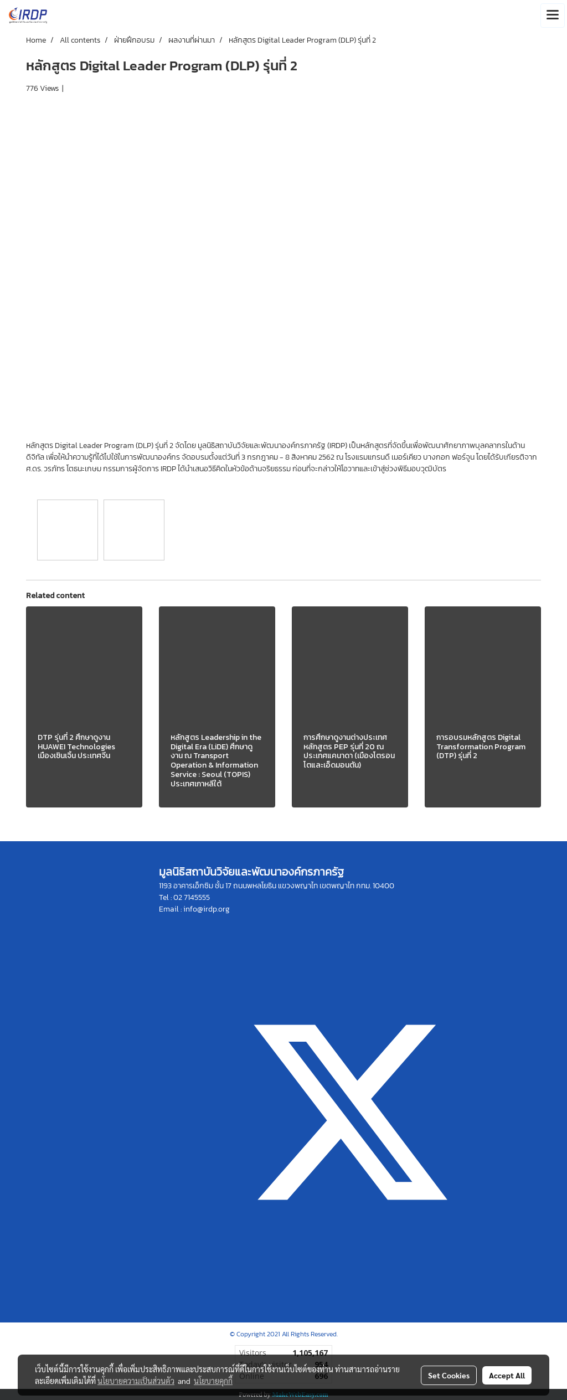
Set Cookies (449, 1375)
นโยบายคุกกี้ (213, 1381)
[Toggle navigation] (552, 15)
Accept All (507, 1375)
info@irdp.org (206, 909)
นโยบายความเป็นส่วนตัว (135, 1381)
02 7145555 (191, 897)
